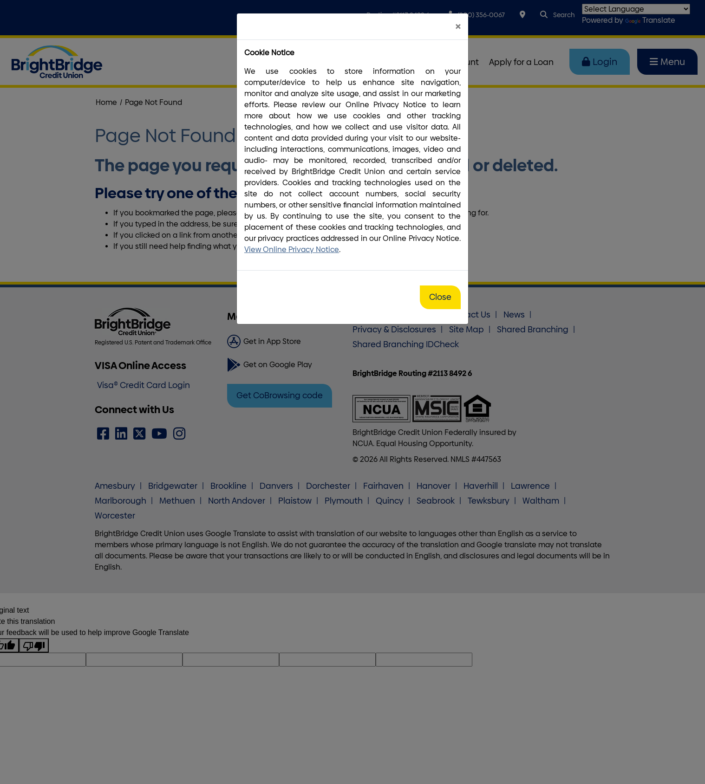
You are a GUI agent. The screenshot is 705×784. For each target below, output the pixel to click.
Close (440, 297)
